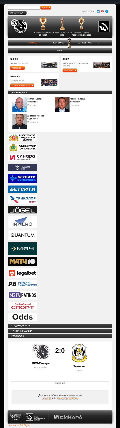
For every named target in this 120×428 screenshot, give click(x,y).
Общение (60, 383)
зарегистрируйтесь (67, 398)
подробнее (16, 68)
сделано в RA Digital (19, 425)
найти (44, 8)
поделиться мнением (21, 85)
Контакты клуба (16, 13)
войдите (46, 398)
